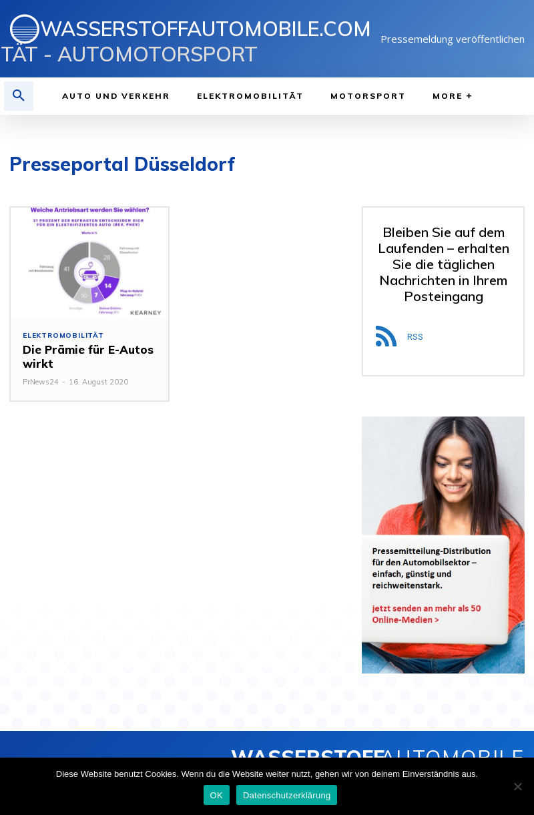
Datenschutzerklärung (286, 795)
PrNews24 (41, 381)
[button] (18, 96)
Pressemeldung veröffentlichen (452, 38)
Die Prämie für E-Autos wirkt (85, 356)
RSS (415, 337)
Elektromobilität (63, 335)
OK (216, 795)
